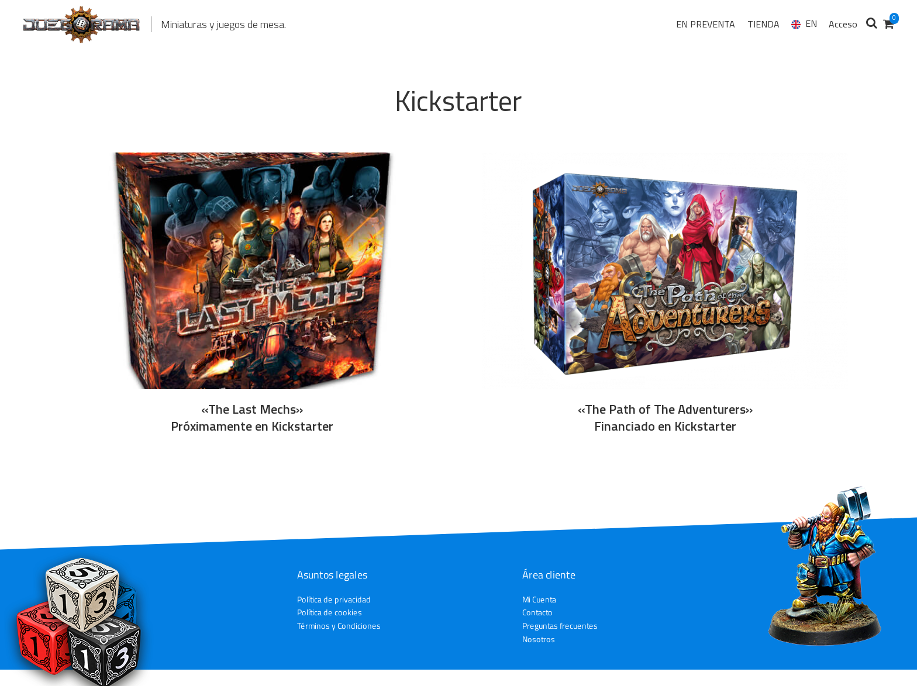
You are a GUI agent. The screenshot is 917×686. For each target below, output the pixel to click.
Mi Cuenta (539, 599)
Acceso (843, 24)
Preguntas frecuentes (560, 625)
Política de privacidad (334, 599)
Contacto (537, 613)
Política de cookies (329, 612)
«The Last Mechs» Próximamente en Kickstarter (252, 417)
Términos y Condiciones (339, 625)
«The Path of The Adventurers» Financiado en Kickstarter (665, 417)
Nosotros (538, 639)
